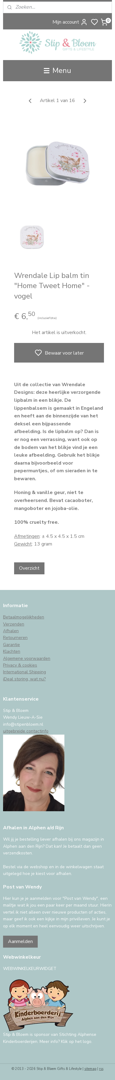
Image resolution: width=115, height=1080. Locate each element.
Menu (57, 70)
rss (101, 1069)
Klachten (11, 651)
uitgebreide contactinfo (25, 731)
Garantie (11, 645)
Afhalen (11, 631)
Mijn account (70, 22)
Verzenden (13, 624)
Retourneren (15, 638)
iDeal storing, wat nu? (24, 679)
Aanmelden (20, 941)
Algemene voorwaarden (26, 658)
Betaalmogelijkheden (23, 617)
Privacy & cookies (20, 665)
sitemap (90, 1069)
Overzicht (29, 568)
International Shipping (24, 672)
